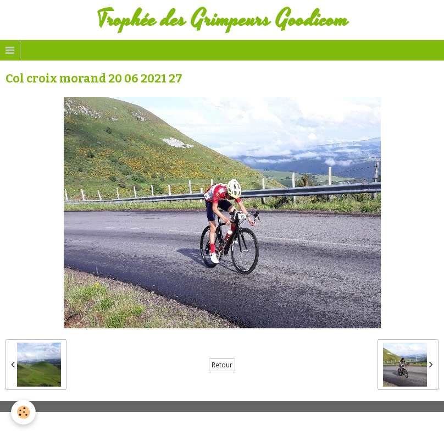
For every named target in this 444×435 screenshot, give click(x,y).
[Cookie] (23, 412)
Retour (222, 364)
